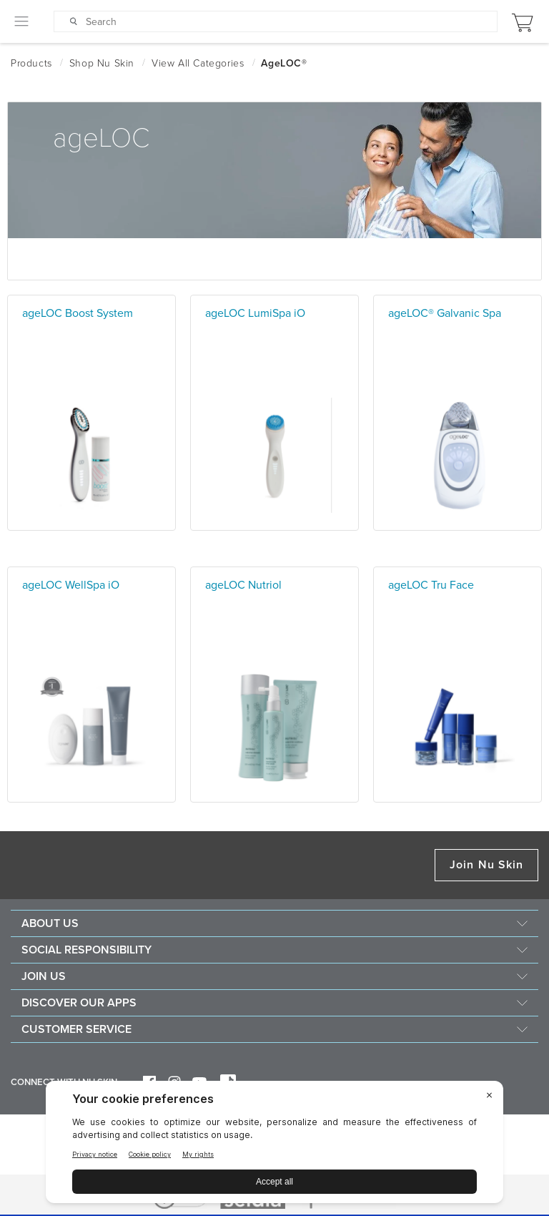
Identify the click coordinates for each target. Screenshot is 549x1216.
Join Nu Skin (486, 865)
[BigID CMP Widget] (274, 1145)
